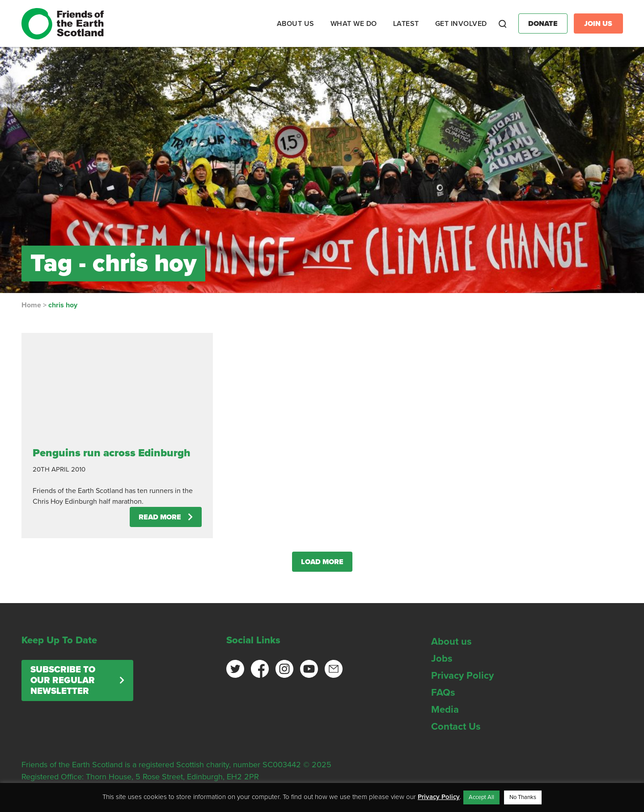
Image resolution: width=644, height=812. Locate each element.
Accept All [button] (481, 797)
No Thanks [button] (522, 797)
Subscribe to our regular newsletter (62, 680)
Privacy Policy (462, 675)
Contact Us (456, 726)
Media (445, 709)
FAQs (443, 692)
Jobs (442, 658)
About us (451, 641)
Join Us (598, 23)
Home (31, 305)
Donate (543, 23)
